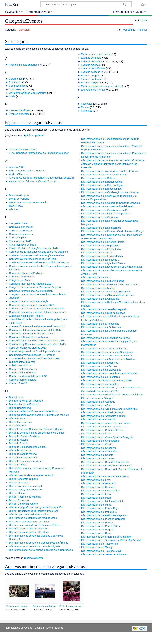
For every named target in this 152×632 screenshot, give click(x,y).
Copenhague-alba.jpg (44, 606)
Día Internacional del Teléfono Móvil (101, 550)
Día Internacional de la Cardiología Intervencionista (110, 192)
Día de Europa (17, 418)
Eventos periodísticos (93, 68)
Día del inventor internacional (25, 486)
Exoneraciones (54, 627)
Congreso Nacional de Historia (26, 315)
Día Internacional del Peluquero (99, 511)
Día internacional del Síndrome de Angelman (106, 536)
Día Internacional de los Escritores (100, 376)
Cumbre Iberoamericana (22, 379)
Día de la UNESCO (20, 450)
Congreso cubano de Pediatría (26, 273)
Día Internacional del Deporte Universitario (105, 462)
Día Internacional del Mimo (96, 504)
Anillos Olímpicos (18, 174)
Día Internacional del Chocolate (99, 447)
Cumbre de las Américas (23, 369)
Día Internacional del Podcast (97, 522)
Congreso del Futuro (20, 280)
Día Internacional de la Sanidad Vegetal (103, 309)
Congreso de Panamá (21, 276)
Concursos (15, 89)
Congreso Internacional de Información (31, 290)
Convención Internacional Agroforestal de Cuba (35, 330)
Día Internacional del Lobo (96, 494)
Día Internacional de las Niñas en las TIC (104, 348)
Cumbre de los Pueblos (22, 372)
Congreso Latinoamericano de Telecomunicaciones (37, 312)
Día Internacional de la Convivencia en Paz (105, 210)
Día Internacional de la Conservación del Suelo (107, 206)
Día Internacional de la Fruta (97, 252)
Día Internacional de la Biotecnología (102, 185)
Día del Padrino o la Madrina (25, 496)
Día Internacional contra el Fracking (29, 532)
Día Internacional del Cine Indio (99, 451)
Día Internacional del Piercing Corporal (103, 518)
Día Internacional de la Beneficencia (101, 181)
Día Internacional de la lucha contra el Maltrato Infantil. (111, 266)
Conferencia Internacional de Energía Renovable (36, 255)
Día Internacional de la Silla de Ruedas (103, 312)
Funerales (86, 110)
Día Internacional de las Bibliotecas (101, 327)
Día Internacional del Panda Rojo (99, 508)
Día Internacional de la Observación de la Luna (107, 295)
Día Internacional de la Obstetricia (100, 298)
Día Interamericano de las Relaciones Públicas (35, 525)
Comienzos (15, 82)
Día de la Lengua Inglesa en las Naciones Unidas (37, 432)
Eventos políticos (90, 71)
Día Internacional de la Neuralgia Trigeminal (105, 291)
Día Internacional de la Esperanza (100, 245)
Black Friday (16, 205)
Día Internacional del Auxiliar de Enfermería (105, 423)
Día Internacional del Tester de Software (103, 554)
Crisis (12, 96)
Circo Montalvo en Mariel (23, 244)
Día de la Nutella (18, 439)
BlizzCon (14, 209)
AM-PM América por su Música (26, 170)
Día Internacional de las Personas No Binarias (107, 355)
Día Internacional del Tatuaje (97, 547)
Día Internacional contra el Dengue (28, 528)
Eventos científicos (19, 110)
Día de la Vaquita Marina (23, 453)
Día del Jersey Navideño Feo (25, 489)
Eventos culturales (19, 113)
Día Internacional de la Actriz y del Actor (103, 174)
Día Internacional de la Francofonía (101, 249)
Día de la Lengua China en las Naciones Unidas (36, 429)
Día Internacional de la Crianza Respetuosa (105, 213)
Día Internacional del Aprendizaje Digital (103, 415)
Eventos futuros (90, 64)
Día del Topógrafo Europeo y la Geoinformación (36, 507)
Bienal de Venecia (19, 198)
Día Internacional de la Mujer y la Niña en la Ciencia (110, 284)
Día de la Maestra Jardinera (24, 436)
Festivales (86, 103)
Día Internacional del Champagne (100, 440)
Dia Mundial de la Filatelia (23, 404)
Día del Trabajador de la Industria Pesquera (33, 510)
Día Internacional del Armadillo (98, 419)
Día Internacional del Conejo (97, 454)
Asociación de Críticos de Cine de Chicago (33, 181)
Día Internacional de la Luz (96, 277)
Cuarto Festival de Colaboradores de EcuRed (34, 358)
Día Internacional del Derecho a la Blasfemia (106, 465)
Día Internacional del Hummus (98, 487)
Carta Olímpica (17, 237)
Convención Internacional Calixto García (31, 333)
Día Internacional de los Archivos (99, 362)
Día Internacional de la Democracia (101, 227)
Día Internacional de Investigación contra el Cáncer (110, 171)
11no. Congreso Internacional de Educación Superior (39, 152)
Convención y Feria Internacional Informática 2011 (37, 340)
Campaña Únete (18, 223)
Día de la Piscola (18, 443)
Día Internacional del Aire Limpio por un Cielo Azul (109, 408)
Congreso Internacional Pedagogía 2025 (32, 305)
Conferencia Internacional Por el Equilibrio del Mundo (39, 262)
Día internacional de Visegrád (97, 398)
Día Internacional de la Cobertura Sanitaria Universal (110, 202)
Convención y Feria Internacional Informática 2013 (37, 344)
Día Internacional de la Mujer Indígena (102, 280)
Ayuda (143, 20)
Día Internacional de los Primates (100, 384)
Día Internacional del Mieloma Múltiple (102, 501)
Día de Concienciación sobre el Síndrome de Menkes (39, 414)
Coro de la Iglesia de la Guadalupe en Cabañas (35, 351)
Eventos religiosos (91, 82)
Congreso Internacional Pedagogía (28, 301)
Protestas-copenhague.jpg (72, 606)
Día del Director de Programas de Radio (31, 475)
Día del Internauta (19, 482)
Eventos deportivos (92, 61)
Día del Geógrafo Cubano (23, 478)
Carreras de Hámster (21, 230)
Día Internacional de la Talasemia (100, 323)
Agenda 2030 (16, 167)
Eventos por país (90, 75)
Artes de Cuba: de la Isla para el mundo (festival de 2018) (41, 177)
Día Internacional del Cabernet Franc (102, 430)
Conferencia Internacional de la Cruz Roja (32, 258)
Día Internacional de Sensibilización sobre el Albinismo (112, 394)
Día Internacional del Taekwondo (99, 543)
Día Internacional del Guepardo (98, 483)
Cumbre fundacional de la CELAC (28, 376)
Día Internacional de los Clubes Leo (101, 369)
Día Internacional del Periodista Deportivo (104, 515)
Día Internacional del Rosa (96, 533)
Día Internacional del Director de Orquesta (105, 476)
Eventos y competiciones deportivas (101, 86)
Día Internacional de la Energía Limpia (102, 241)
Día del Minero (17, 493)
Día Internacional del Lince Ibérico (100, 490)
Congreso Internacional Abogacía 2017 (31, 283)
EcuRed (12, 4)
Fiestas (85, 107)
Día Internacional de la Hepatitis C (100, 259)
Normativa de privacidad (18, 627)
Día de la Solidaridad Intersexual (27, 446)
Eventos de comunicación (95, 54)
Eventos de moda (91, 57)
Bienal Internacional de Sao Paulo (28, 202)
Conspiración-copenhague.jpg (18, 606)
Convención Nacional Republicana (28, 337)
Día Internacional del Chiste (96, 444)
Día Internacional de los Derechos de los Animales (109, 373)
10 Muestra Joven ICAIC (23, 149)
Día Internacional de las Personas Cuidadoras (107, 352)
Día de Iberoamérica (20, 422)
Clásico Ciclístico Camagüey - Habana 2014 (34, 248)
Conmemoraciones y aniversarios (27, 92)
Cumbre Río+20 (18, 383)
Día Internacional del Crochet (97, 458)
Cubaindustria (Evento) (22, 361)
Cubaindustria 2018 (20, 365)
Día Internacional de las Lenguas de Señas (105, 337)
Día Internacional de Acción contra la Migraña (34, 546)
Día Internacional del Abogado (98, 401)
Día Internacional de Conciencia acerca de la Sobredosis (41, 549)
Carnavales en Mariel (21, 226)
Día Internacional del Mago (96, 497)
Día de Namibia (18, 464)
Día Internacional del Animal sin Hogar (102, 412)
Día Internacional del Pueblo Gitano (101, 526)
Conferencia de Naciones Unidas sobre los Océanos (38, 251)
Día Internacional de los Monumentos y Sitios (106, 380)
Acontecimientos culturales (24, 64)
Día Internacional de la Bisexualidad (101, 188)
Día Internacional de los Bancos (99, 366)
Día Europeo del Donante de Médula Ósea (33, 517)
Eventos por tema (91, 79)
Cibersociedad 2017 (20, 241)
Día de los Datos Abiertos (23, 457)
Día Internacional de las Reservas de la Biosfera (108, 359)
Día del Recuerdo (19, 500)
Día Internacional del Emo (95, 479)
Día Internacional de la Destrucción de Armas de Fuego (112, 231)
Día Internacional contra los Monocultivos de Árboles (38, 542)
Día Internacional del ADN (95, 405)
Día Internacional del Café (96, 433)
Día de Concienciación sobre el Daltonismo (33, 411)
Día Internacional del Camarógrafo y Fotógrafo (107, 437)
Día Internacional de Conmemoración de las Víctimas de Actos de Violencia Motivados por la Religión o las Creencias (113, 164)
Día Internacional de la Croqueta (99, 217)
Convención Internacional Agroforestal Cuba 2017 (37, 326)
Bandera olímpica (19, 195)
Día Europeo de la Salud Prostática (29, 514)
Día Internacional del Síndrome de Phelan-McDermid (111, 540)
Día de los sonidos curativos (25, 461)
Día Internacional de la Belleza (98, 178)
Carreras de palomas (21, 234)
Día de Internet (17, 425)
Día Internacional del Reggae (97, 529)
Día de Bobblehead (20, 407)
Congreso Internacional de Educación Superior (35, 287)
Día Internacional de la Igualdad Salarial (103, 263)
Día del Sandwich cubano (23, 503)
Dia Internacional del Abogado (26, 400)
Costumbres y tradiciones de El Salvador (32, 354)
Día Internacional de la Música (98, 288)
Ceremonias (15, 78)
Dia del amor (16, 397)
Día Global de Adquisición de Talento (29, 521)
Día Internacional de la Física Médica (102, 256)
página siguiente (34, 135)
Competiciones (17, 85)
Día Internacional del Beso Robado (101, 426)
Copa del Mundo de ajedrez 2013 (28, 347)
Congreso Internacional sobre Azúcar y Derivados (37, 308)
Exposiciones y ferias (93, 89)
